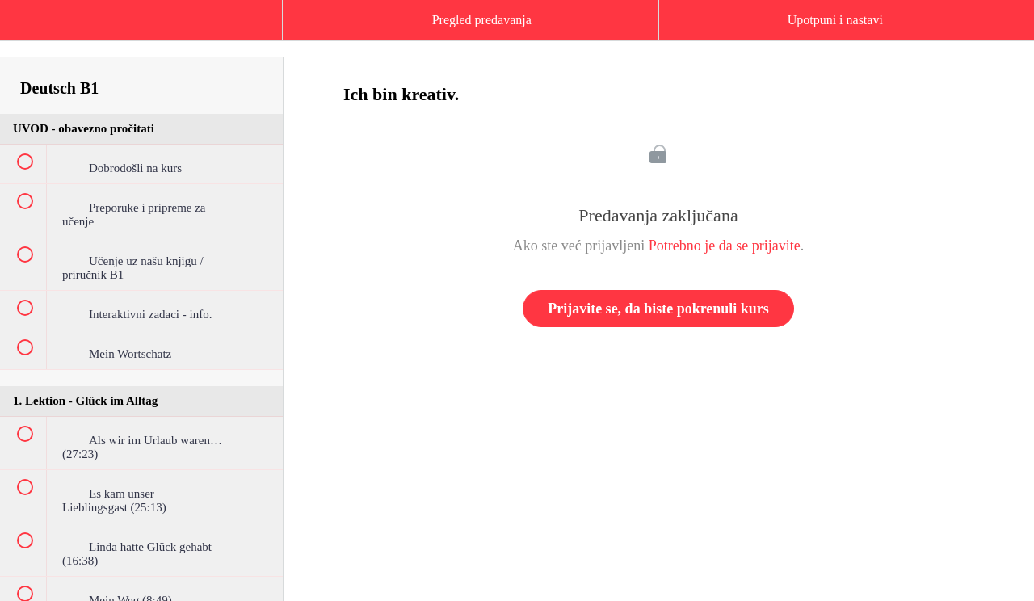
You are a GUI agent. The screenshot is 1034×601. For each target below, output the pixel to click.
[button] (28, 28)
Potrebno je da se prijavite (725, 245)
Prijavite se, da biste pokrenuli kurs (658, 308)
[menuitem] (141, 36)
